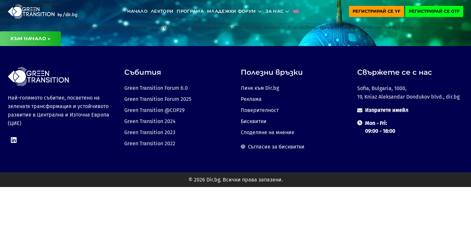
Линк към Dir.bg (260, 88)
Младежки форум (235, 11)
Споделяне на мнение (267, 132)
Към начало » (30, 38)
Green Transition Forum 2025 (157, 99)
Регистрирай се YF (376, 11)
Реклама (251, 99)
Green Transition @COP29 (154, 110)
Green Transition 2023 (149, 132)
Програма (190, 11)
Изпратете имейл (386, 110)
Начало (137, 11)
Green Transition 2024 (150, 121)
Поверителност (260, 110)
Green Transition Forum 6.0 (156, 88)
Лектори (162, 11)
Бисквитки (254, 121)
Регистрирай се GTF (434, 11)
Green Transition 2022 (149, 143)
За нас (278, 11)
